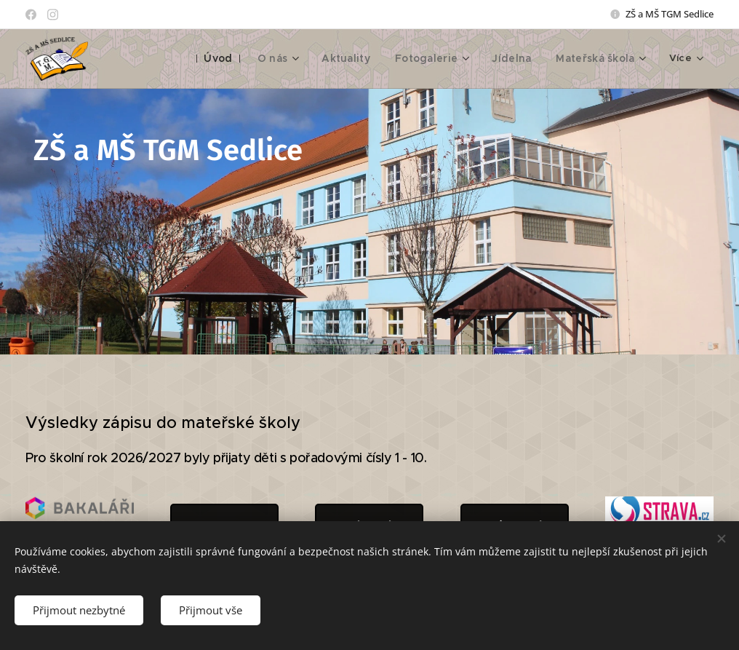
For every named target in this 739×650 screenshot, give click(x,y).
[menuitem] (234, 59)
